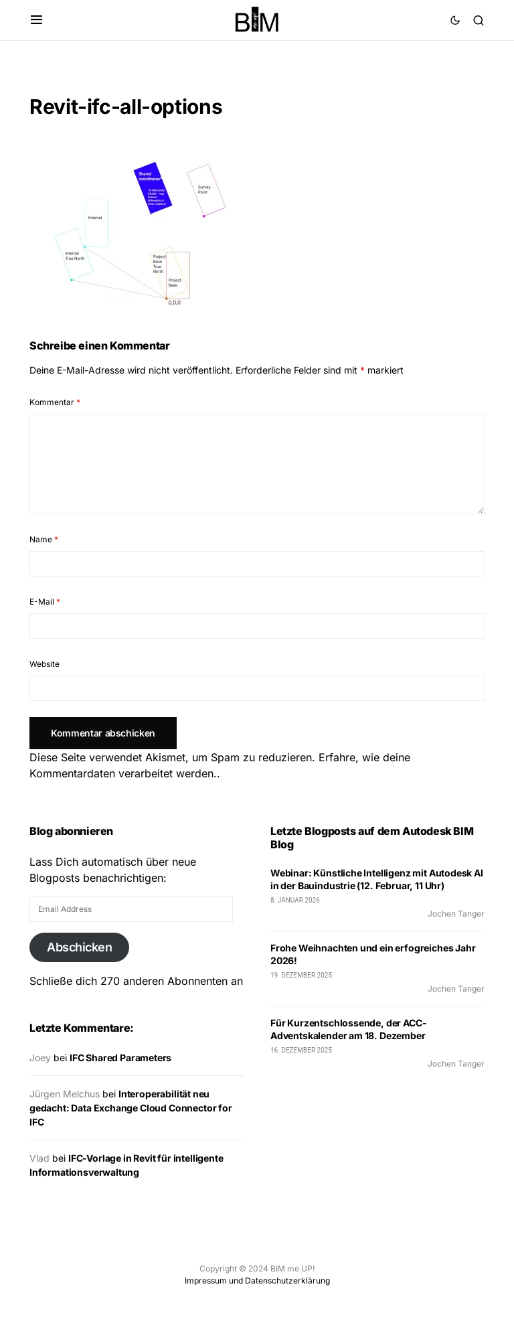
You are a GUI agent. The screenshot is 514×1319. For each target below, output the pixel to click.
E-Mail (44, 602)
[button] (36, 20)
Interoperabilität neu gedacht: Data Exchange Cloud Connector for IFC (130, 1108)
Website (44, 664)
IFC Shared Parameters (120, 1057)
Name (43, 539)
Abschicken (79, 947)
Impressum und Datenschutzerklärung (257, 1280)
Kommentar (54, 402)
